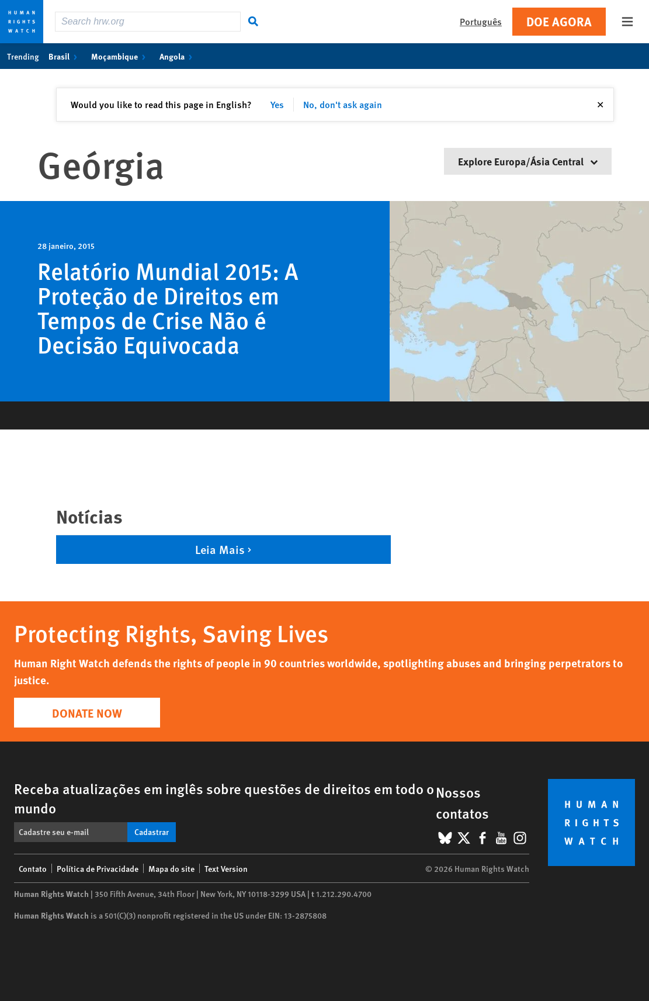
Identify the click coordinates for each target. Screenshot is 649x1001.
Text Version (226, 868)
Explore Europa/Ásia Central (528, 161)
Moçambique (120, 56)
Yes (277, 104)
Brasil (65, 56)
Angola (178, 56)
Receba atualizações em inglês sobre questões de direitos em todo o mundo (224, 798)
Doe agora (559, 21)
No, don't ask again (342, 104)
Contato (33, 868)
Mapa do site (171, 868)
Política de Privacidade (97, 868)
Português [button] (481, 21)
